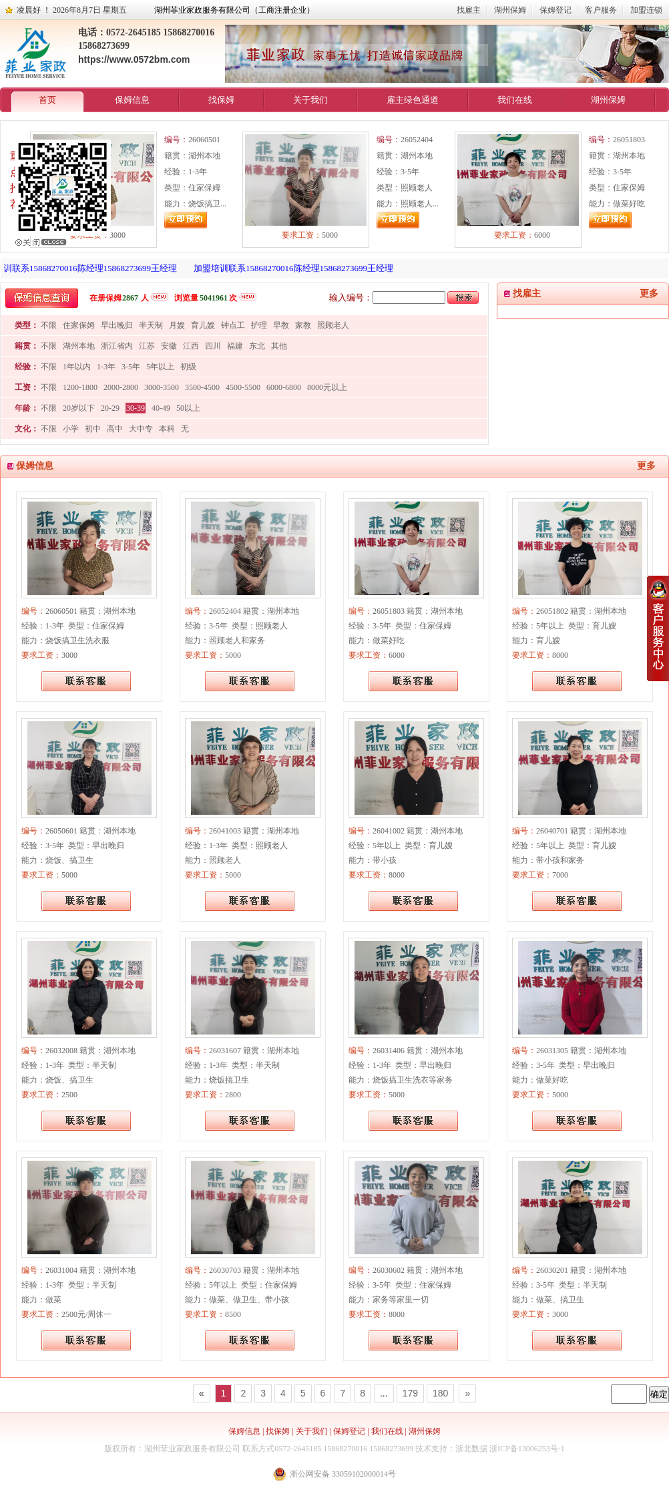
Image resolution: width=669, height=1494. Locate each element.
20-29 (110, 408)
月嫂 (177, 325)
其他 (279, 346)
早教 (281, 325)
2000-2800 (120, 387)
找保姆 (221, 100)
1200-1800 (80, 387)
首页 (47, 100)
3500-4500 (202, 387)
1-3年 (106, 366)
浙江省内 (117, 346)
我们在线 (514, 100)
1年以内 (77, 366)
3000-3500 (161, 387)
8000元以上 (327, 387)
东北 (257, 346)
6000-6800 (283, 387)
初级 (188, 366)
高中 (115, 428)
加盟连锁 (646, 10)
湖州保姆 (510, 10)
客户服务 (601, 10)
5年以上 (160, 366)
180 (440, 1393)
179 (410, 1393)
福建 (235, 346)
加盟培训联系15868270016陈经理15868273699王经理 (300, 268)
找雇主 (469, 10)
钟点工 (233, 325)
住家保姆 (79, 325)
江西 (191, 346)
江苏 (147, 346)
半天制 (151, 325)
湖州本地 (79, 346)
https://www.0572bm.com (134, 59)
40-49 (161, 408)
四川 (213, 346)
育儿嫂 (203, 325)
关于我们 (310, 100)
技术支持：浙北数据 (451, 1448)
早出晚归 (117, 325)
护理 (259, 325)
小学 (71, 428)
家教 (303, 325)
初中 (93, 428)
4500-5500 (243, 387)
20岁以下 (79, 408)
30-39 (135, 408)
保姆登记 (555, 10)
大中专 (141, 428)
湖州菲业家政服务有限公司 (192, 1448)
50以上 (188, 408)
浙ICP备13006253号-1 (527, 1448)
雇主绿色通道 (413, 100)
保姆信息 (132, 100)
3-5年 (131, 366)
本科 (167, 428)
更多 (649, 294)
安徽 (169, 346)
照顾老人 (333, 325)
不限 (49, 325)
